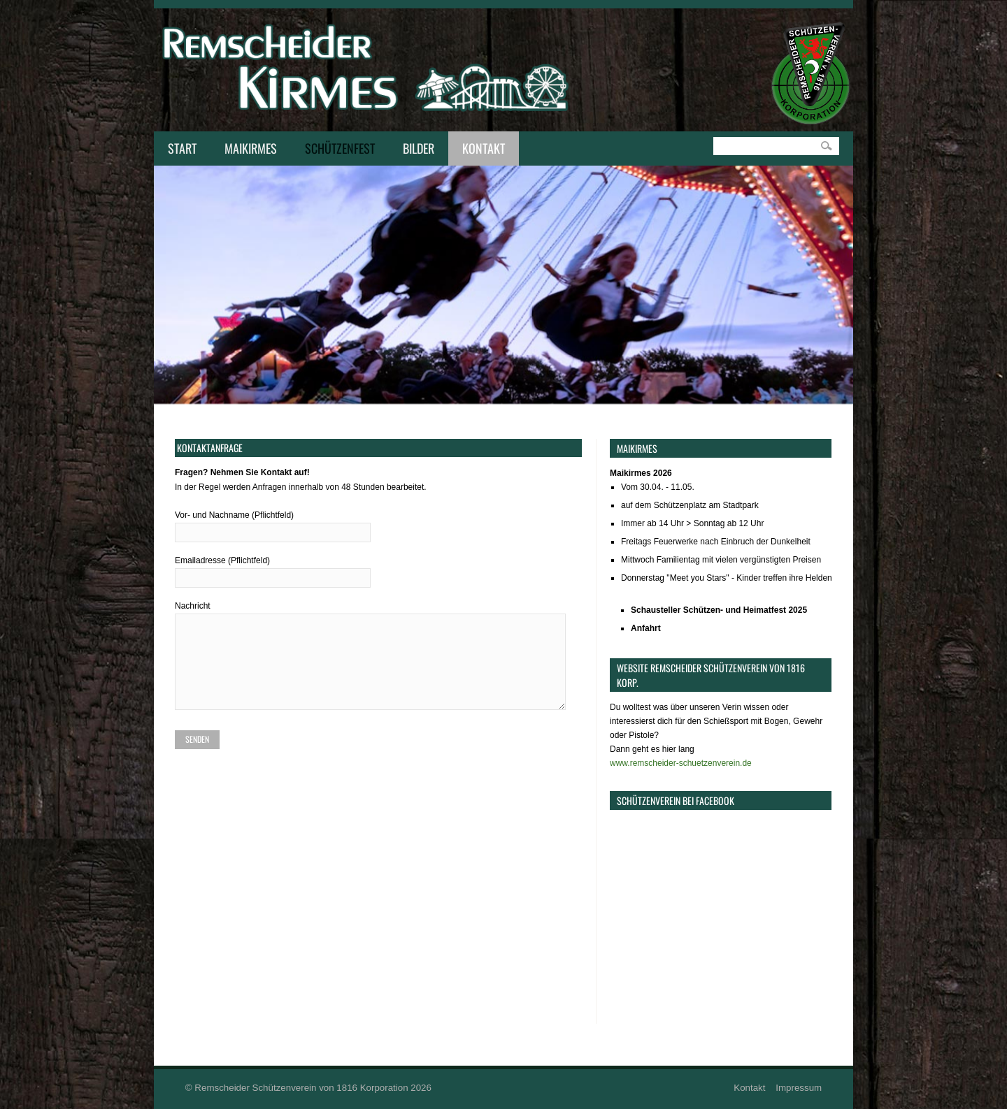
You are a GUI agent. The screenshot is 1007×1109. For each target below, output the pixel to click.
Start (182, 148)
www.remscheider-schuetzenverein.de (681, 763)
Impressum (799, 1087)
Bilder (418, 148)
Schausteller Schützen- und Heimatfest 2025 (719, 610)
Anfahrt (646, 628)
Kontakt (480, 149)
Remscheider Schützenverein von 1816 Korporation (301, 1087)
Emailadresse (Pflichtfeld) (378, 569)
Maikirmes (247, 149)
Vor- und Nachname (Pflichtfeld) (378, 523)
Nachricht (378, 659)
